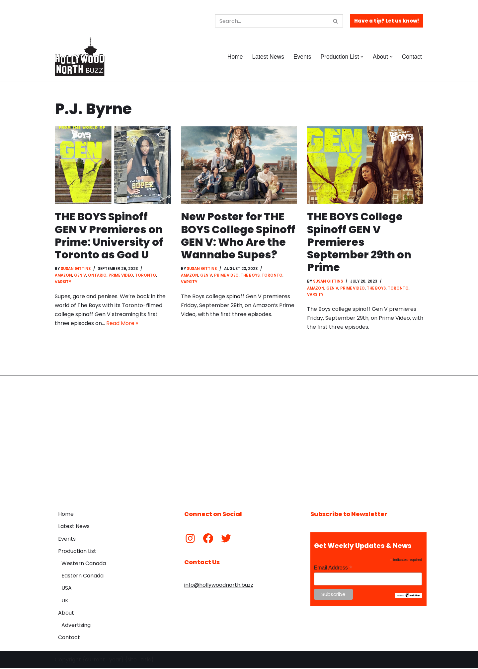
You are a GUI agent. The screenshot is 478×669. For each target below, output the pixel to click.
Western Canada (83, 564)
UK (64, 601)
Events (302, 56)
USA (66, 589)
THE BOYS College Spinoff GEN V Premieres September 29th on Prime (359, 242)
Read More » (122, 324)
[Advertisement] (239, 438)
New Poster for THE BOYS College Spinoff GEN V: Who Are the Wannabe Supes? (238, 235)
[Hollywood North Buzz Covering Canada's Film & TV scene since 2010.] (80, 56)
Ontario (97, 275)
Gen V (80, 275)
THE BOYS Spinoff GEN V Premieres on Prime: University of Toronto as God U (109, 235)
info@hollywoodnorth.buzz (218, 585)
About (66, 613)
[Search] (271, 21)
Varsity (63, 282)
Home (234, 56)
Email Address (333, 568)
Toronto (145, 275)
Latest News (268, 56)
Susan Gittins (76, 269)
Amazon (63, 275)
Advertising (76, 626)
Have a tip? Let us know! (386, 20)
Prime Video (121, 275)
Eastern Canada (82, 576)
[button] (361, 56)
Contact (412, 56)
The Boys (250, 275)
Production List (77, 552)
